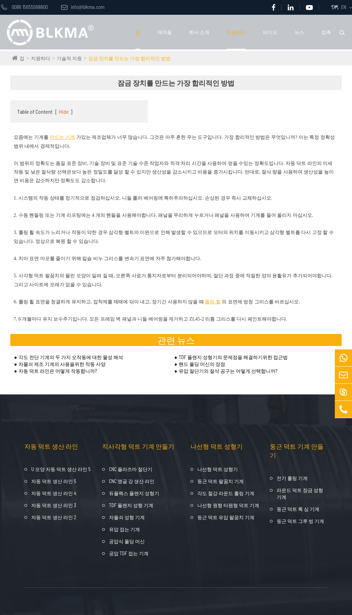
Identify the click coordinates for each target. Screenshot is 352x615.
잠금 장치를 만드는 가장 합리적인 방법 (129, 58)
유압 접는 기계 (124, 529)
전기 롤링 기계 (292, 478)
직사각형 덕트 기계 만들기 (138, 446)
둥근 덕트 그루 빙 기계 (300, 521)
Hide (64, 111)
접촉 (326, 32)
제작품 (164, 32)
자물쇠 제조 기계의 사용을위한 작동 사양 (62, 364)
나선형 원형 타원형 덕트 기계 (228, 505)
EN (343, 7)
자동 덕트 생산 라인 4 (53, 493)
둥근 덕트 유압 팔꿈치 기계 (225, 517)
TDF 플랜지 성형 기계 (131, 505)
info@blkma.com (82, 7)
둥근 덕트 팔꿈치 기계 (220, 481)
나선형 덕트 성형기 (216, 446)
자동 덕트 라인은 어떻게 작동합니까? (58, 370)
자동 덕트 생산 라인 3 (53, 505)
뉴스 (299, 32)
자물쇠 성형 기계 (127, 517)
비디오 (270, 32)
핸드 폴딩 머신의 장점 (202, 364)
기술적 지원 (69, 58)
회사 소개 (199, 32)
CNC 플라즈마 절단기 (130, 469)
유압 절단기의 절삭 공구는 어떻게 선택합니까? (228, 370)
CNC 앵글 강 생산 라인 (131, 481)
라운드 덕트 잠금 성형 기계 (300, 493)
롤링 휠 (213, 301)
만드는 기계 (62, 137)
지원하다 (236, 32)
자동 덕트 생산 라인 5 (53, 481)
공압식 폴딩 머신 (127, 541)
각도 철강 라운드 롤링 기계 (225, 493)
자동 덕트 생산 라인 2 (53, 517)
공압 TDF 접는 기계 (128, 553)
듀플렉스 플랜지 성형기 (134, 493)
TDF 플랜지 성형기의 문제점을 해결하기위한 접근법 (233, 357)
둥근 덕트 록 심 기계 (298, 509)
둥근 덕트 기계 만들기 (296, 451)
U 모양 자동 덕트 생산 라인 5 (60, 469)
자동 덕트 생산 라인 (51, 446)
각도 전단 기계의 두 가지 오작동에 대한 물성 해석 (71, 357)
